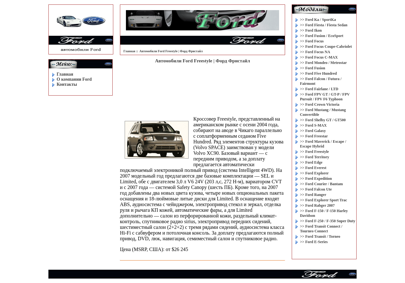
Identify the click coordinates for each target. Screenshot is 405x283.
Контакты (67, 84)
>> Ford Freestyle (314, 151)
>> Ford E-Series (314, 242)
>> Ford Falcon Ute (316, 189)
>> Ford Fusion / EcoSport (321, 36)
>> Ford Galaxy (313, 131)
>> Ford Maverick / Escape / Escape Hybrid (323, 143)
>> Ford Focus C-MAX (319, 57)
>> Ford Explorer (314, 173)
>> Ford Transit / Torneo (320, 236)
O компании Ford (74, 79)
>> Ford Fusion (312, 68)
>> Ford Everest (313, 168)
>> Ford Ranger (313, 194)
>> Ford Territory (314, 157)
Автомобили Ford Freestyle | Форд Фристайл (171, 51)
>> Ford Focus (312, 41)
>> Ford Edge (311, 162)
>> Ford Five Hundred (318, 73)
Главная (65, 74)
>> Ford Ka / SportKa (318, 19)
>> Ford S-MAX (313, 125)
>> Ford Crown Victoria (319, 104)
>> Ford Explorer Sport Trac (323, 200)
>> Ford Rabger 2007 (317, 205)
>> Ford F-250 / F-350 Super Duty (327, 221)
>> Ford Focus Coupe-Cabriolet (326, 46)
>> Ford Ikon (311, 30)
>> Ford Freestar (314, 136)
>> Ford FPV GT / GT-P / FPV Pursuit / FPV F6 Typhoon (325, 96)
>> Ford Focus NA (315, 52)
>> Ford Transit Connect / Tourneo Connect (321, 228)
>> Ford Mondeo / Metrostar (323, 62)
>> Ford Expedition (316, 178)
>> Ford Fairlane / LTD (319, 89)
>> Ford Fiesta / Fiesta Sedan (323, 25)
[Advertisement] (202, 84)
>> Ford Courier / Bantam (321, 184)
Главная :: (130, 51)
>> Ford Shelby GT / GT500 (323, 120)
